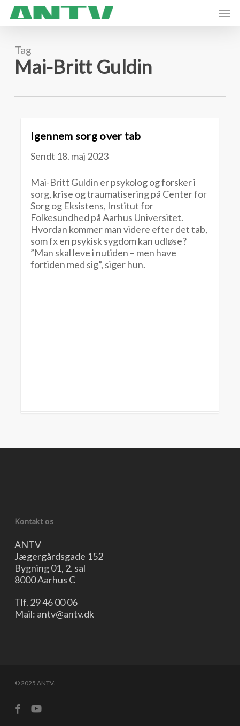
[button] (224, 12)
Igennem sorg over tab (85, 135)
